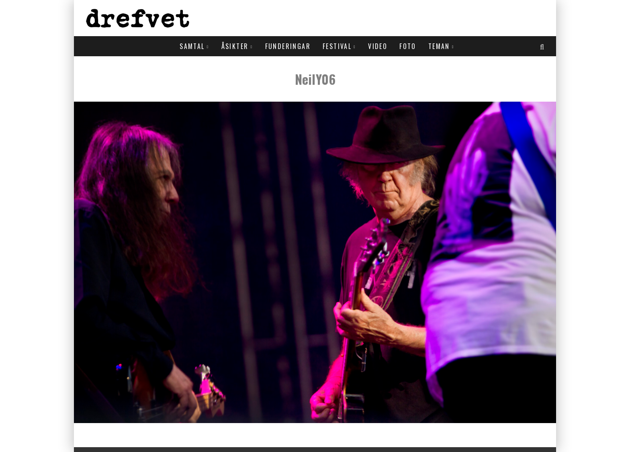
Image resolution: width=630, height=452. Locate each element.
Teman (439, 46)
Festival (337, 46)
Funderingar (288, 46)
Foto (407, 46)
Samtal (192, 46)
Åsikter (235, 46)
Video (377, 46)
